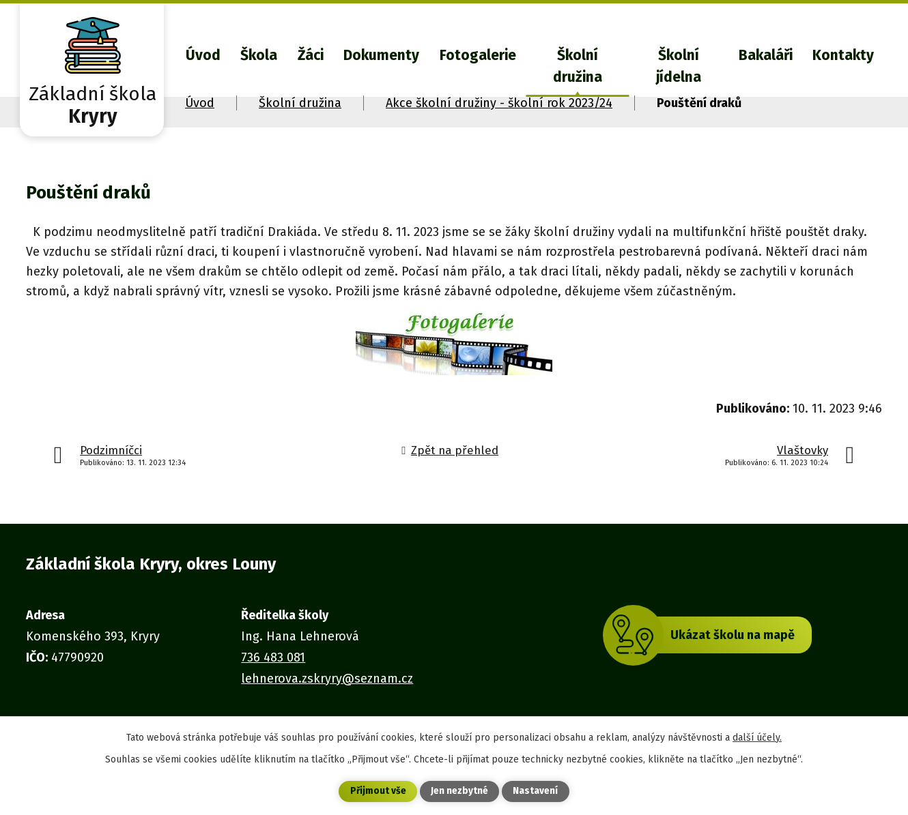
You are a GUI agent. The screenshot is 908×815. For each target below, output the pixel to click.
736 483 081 (273, 657)
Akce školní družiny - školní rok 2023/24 (499, 102)
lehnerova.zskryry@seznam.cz (327, 678)
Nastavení (535, 791)
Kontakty (843, 55)
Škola (258, 55)
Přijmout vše (378, 791)
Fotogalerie (478, 55)
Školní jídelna (678, 66)
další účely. (757, 737)
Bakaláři (766, 55)
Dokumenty (381, 55)
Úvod (203, 55)
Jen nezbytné (460, 791)
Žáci (311, 55)
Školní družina (577, 66)
